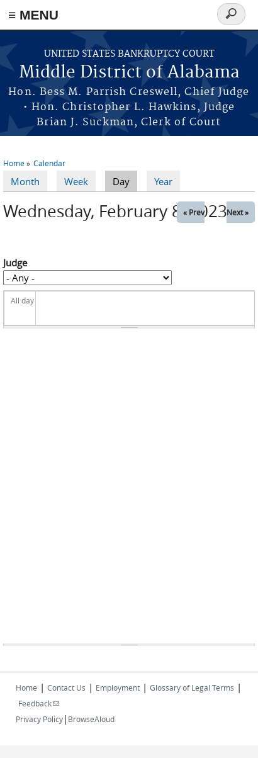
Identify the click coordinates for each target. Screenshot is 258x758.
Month (25, 181)
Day (125, 181)
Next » (238, 212)
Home (14, 163)
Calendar (49, 163)
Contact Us (66, 687)
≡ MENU (33, 15)
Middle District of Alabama (129, 72)
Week (76, 181)
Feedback (38, 703)
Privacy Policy (39, 719)
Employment (118, 687)
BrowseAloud (91, 719)
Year (163, 181)
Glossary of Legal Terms (192, 687)
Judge (15, 262)
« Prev (194, 212)
